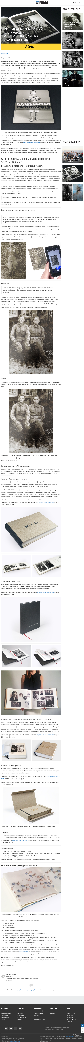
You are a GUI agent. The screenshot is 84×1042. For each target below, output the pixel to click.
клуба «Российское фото (45, 502)
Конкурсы (20, 1013)
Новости (19, 1019)
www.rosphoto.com (51, 1029)
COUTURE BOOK (24, 951)
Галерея (3, 1019)
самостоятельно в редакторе (31, 142)
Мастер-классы (21, 1017)
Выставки (20, 1011)
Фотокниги (69, 1021)
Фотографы (70, 1017)
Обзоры (52, 1013)
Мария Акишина (11, 974)
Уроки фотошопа (38, 1013)
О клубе (69, 1011)
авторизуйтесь (19, 990)
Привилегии (70, 1015)
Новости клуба (71, 1013)
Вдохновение (5, 1017)
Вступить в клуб (71, 1019)
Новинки (52, 1011)
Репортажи (20, 1015)
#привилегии (4, 53)
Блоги (68, 1024)
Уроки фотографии (39, 1011)
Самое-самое (5, 1011)
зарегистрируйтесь (31, 990)
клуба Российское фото (20, 840)
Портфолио (4, 1015)
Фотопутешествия (6, 1013)
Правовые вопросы (39, 1019)
